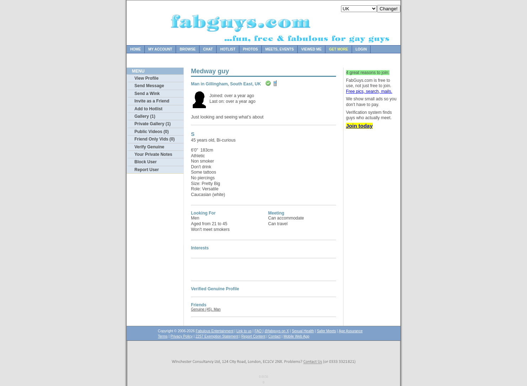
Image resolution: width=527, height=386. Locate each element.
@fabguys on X (277, 331)
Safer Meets (326, 331)
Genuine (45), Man (205, 309)
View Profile (146, 78)
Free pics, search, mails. (369, 91)
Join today (359, 126)
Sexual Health (303, 331)
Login (361, 49)
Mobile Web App (296, 336)
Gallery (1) (144, 116)
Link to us (244, 331)
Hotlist (227, 49)
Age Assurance (350, 331)
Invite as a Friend (151, 101)
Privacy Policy (181, 336)
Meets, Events (279, 49)
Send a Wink (147, 93)
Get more (338, 49)
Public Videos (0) (151, 131)
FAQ (259, 331)
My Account (160, 49)
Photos (250, 49)
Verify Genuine (149, 146)
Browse (188, 49)
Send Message (149, 85)
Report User (146, 169)
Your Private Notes (153, 154)
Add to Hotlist (148, 108)
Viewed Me (311, 49)
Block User (145, 161)
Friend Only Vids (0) (154, 139)
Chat (208, 49)
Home (135, 49)
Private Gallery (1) (152, 123)
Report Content (253, 336)
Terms (162, 336)
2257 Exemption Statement (217, 336)
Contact (274, 336)
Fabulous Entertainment (214, 331)
